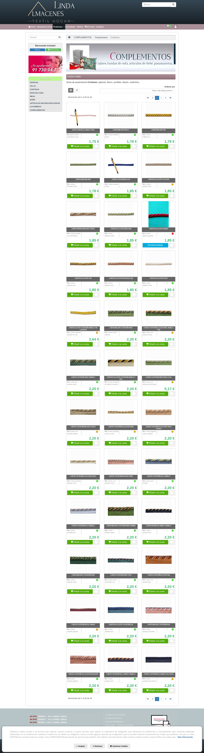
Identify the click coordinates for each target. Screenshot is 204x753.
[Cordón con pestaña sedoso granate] (83, 610)
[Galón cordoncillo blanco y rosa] (83, 115)
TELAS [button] (33, 86)
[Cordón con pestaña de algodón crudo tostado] (158, 412)
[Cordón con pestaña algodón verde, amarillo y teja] (158, 313)
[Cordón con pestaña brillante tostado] (83, 412)
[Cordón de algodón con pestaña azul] (121, 610)
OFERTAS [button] (34, 82)
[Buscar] (173, 4)
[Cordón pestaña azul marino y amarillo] (158, 511)
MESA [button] (32, 96)
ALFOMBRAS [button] (35, 107)
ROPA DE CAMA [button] (37, 93)
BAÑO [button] (32, 100)
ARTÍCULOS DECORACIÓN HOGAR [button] (45, 103)
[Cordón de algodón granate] (158, 214)
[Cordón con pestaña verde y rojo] (121, 560)
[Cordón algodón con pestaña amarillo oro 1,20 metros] (83, 313)
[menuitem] (32, 27)
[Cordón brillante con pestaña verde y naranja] (121, 511)
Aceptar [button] (77, 747)
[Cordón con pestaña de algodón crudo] (83, 462)
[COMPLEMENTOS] (121, 57)
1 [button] (157, 98)
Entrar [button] (37, 50)
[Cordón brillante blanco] (121, 115)
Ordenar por (169, 87)
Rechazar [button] (97, 747)
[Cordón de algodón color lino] (158, 165)
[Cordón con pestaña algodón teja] (158, 560)
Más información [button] (185, 737)
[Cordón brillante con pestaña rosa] (158, 610)
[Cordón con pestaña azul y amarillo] (158, 462)
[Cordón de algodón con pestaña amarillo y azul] (121, 363)
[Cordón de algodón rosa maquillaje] (121, 264)
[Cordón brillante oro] (158, 115)
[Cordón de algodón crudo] (158, 264)
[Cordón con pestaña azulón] (121, 165)
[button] (51, 12)
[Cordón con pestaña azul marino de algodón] (158, 659)
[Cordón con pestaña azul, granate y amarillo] (121, 659)
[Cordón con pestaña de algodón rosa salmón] (83, 659)
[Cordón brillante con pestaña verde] (121, 313)
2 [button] (161, 98)
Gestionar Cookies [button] (122, 747)
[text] (156, 4)
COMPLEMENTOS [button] (37, 110)
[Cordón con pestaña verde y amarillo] (83, 363)
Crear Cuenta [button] (53, 50)
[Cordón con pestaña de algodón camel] (121, 412)
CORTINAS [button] (34, 89)
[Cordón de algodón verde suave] (121, 214)
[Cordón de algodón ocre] (83, 264)
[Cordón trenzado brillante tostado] (83, 214)
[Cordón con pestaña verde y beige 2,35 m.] (158, 363)
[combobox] (137, 91)
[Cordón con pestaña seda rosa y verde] (121, 462)
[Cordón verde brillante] (83, 165)
